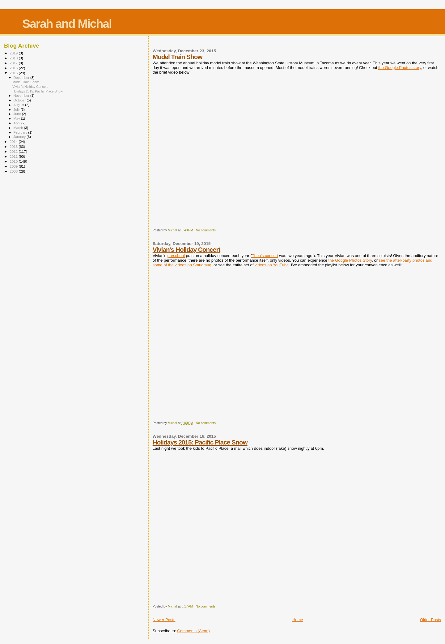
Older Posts (430, 619)
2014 (14, 142)
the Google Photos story (399, 67)
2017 (14, 63)
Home (297, 619)
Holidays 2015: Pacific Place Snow (200, 442)
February (21, 132)
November (22, 95)
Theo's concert (265, 255)
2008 (14, 171)
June (18, 114)
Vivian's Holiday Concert (186, 249)
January (20, 137)
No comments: (207, 230)
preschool (176, 255)
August (19, 105)
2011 (14, 156)
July (17, 109)
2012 (14, 151)
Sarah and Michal (67, 23)
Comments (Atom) (193, 631)
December (22, 77)
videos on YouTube (272, 265)
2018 (14, 58)
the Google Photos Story (350, 260)
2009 (14, 166)
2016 (14, 68)
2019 (14, 53)
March (19, 128)
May (17, 118)
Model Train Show (177, 56)
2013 (14, 146)
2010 (14, 161)
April (17, 123)
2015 (14, 73)
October (20, 100)
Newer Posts (164, 619)
